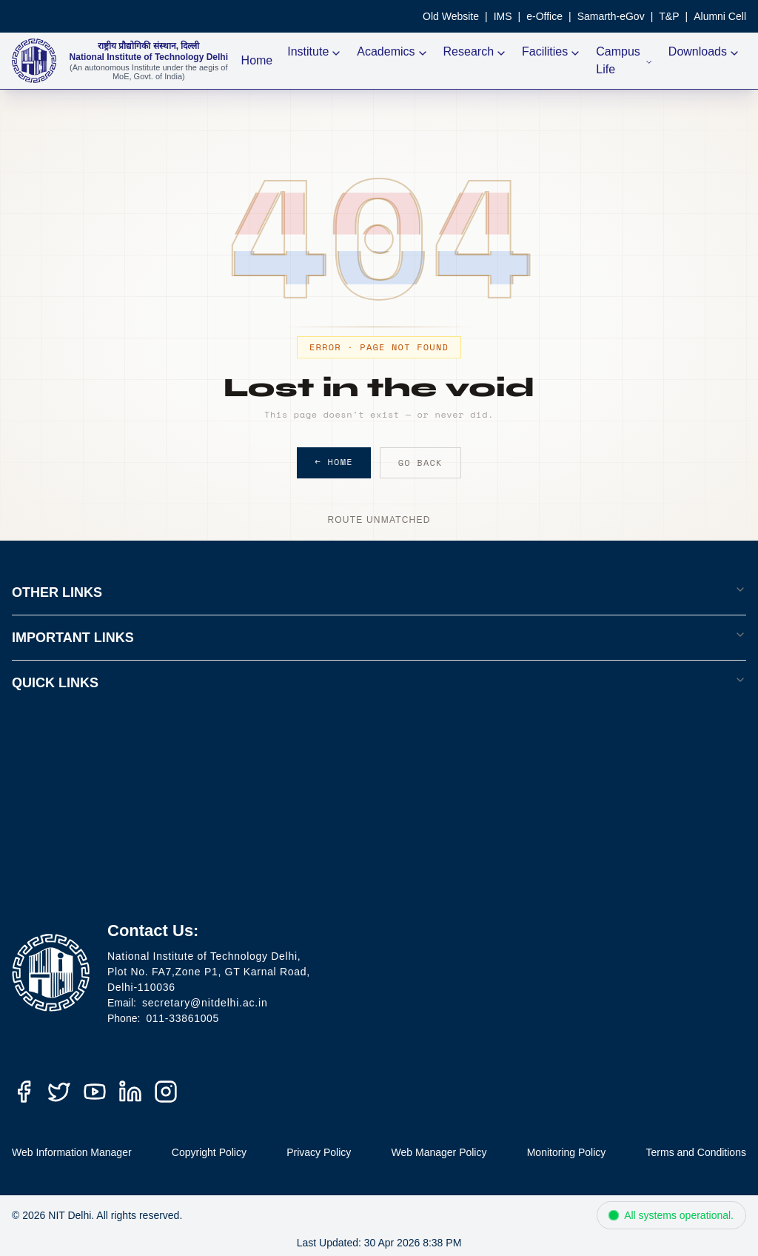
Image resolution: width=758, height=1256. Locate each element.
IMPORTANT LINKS (379, 637)
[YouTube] (95, 1091)
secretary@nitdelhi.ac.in (205, 1003)
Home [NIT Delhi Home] (257, 60)
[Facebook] (24, 1091)
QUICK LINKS (379, 682)
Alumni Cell (720, 16)
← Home (333, 461)
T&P (669, 16)
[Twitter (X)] (59, 1091)
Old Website (451, 16)
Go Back (420, 462)
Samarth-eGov (611, 16)
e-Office (544, 16)
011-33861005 (182, 1018)
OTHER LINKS (379, 592)
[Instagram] (166, 1091)
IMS (503, 16)
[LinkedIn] (130, 1091)
